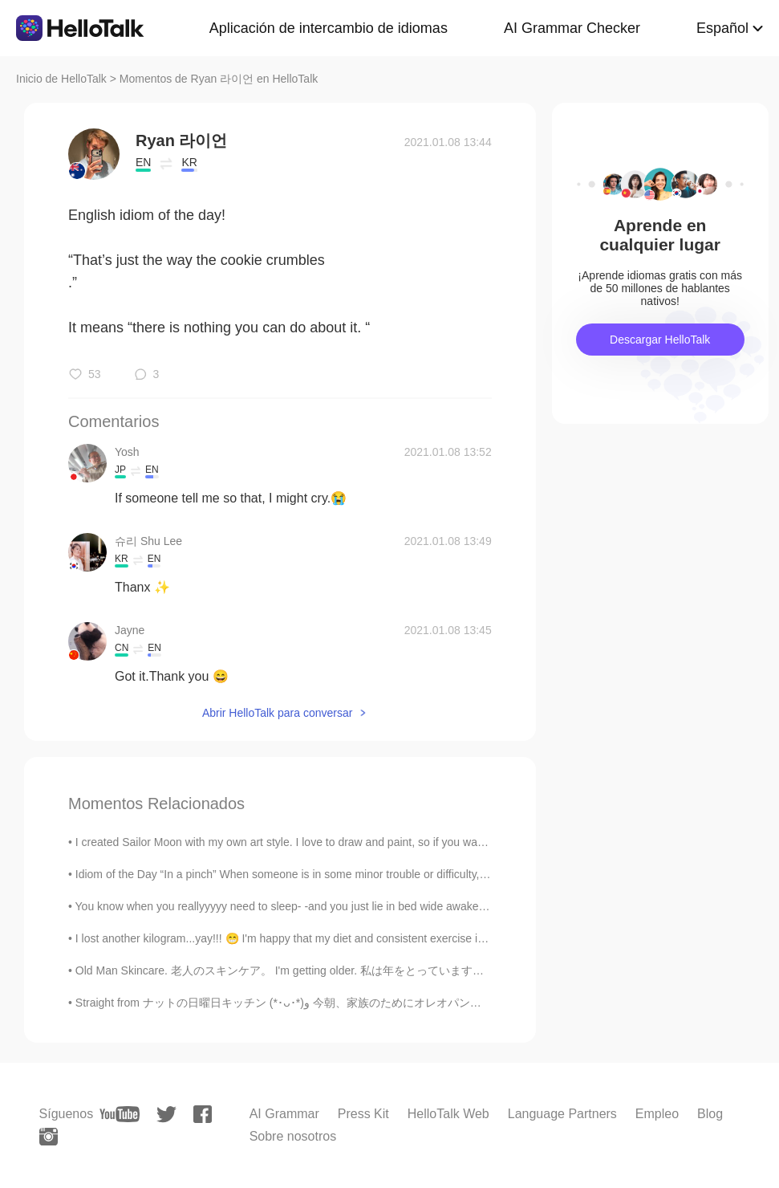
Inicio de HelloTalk (61, 78)
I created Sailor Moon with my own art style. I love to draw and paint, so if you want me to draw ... (316, 842)
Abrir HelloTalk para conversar (277, 712)
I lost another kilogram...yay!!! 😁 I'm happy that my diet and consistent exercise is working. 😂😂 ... (323, 938)
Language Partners (562, 1114)
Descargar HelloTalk (660, 339)
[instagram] (48, 1136)
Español (722, 28)
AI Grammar (284, 1114)
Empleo (657, 1114)
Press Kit (363, 1114)
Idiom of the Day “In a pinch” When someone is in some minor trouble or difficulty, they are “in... (311, 874)
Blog (710, 1114)
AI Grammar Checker (572, 28)
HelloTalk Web (448, 1114)
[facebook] (202, 1114)
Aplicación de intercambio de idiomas (328, 28)
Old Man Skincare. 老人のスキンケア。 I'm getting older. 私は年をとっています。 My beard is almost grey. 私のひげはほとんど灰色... (410, 970)
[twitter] (166, 1114)
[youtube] (119, 1114)
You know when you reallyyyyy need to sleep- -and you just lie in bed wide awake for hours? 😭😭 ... (325, 906)
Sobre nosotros (293, 1136)
